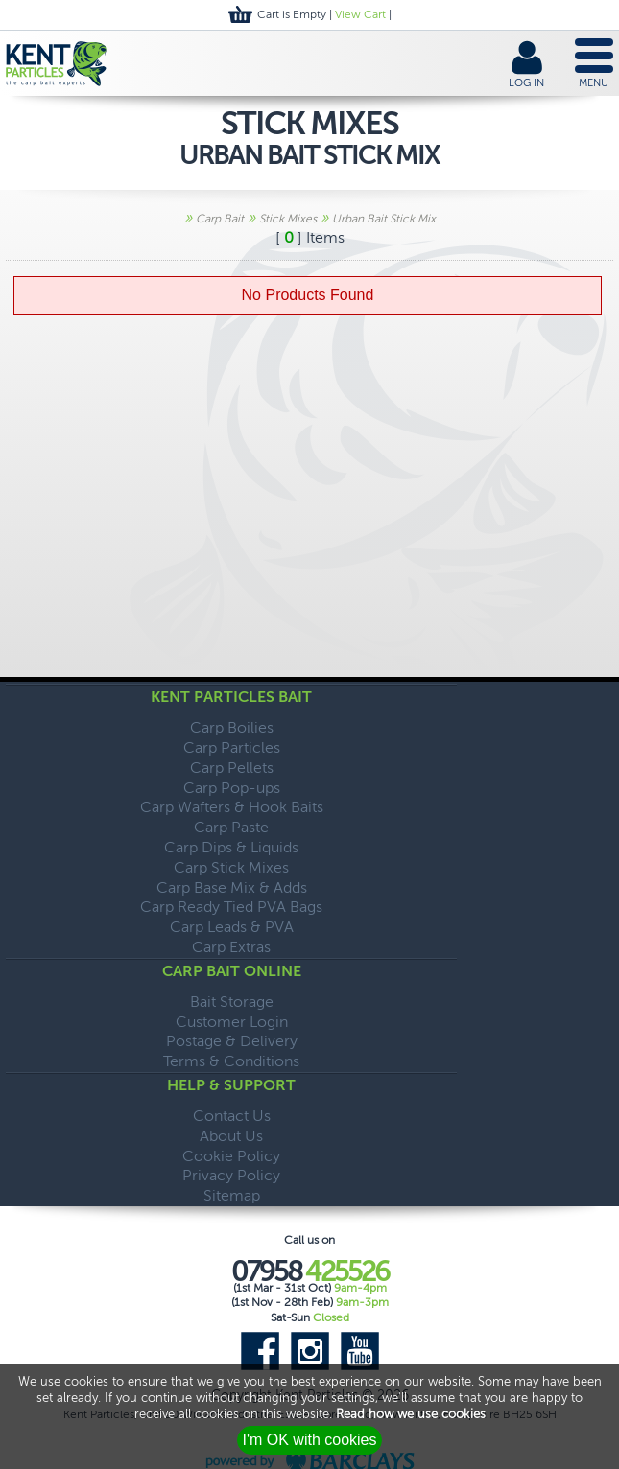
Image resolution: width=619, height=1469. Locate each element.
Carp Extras (231, 947)
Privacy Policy (231, 1175)
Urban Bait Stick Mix (384, 218)
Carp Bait (220, 218)
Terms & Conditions (231, 1061)
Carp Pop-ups (231, 788)
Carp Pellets (232, 767)
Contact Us (232, 1116)
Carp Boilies (232, 727)
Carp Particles (231, 747)
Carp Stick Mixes (231, 867)
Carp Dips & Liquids (231, 847)
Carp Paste (231, 827)
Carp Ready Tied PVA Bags (231, 907)
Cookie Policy (231, 1156)
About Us (231, 1136)
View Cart (360, 14)
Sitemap (231, 1195)
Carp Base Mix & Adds (231, 887)
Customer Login (232, 1022)
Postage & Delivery (232, 1041)
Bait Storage (232, 1001)
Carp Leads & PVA (232, 927)
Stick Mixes (288, 218)
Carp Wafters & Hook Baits (231, 807)
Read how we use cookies (411, 1414)
